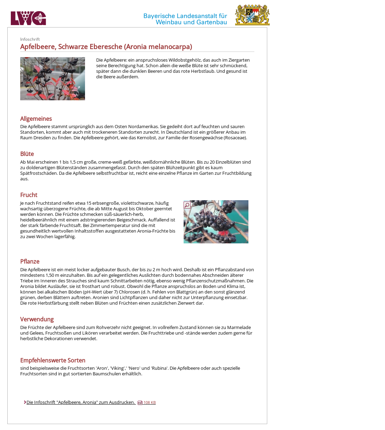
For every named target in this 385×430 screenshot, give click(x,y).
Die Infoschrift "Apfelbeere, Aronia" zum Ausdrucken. (91, 402)
